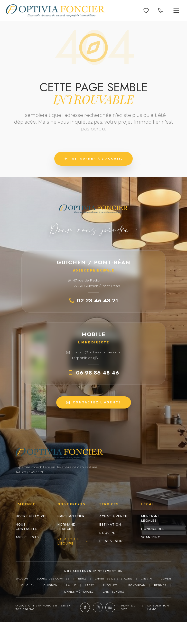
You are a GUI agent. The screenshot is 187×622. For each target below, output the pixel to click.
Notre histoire (30, 516)
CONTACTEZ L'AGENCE (93, 402)
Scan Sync (150, 537)
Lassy (89, 585)
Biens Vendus (111, 541)
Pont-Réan (136, 585)
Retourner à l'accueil (93, 159)
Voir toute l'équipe (72, 541)
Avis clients (27, 537)
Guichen (28, 585)
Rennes (160, 585)
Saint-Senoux (113, 591)
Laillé (71, 585)
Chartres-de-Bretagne (113, 578)
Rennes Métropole (78, 591)
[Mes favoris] (146, 11)
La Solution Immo (158, 607)
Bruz (82, 578)
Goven (166, 578)
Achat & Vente (113, 516)
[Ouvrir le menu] (176, 11)
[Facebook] (85, 607)
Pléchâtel (111, 585)
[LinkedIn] (110, 607)
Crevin (146, 578)
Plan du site (128, 607)
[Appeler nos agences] (161, 11)
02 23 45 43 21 (93, 300)
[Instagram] (98, 607)
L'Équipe (107, 533)
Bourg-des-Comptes (53, 578)
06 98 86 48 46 (93, 372)
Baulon (22, 578)
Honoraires (152, 529)
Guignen (50, 585)
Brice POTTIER (71, 516)
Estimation (110, 524)
